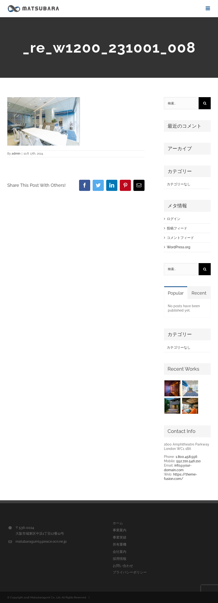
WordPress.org (178, 247)
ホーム (118, 523)
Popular (176, 293)
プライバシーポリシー (130, 572)
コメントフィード (180, 238)
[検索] (205, 103)
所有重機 (119, 544)
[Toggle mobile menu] (208, 8)
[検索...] (181, 103)
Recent (199, 293)
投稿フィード (177, 228)
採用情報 (119, 559)
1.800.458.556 (186, 457)
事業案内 (119, 530)
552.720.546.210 (188, 461)
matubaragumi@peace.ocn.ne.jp (41, 541)
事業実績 (119, 537)
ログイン (173, 219)
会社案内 (119, 552)
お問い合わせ (123, 566)
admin (16, 153)
